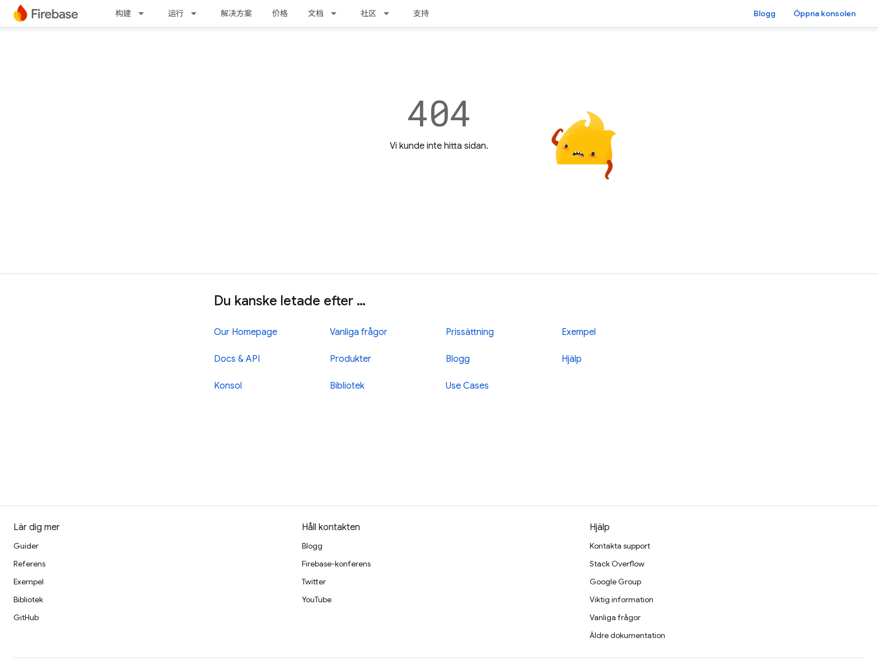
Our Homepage (245, 332)
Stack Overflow (617, 564)
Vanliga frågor (358, 332)
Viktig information (621, 599)
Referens (29, 564)
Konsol (228, 385)
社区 (368, 13)
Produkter (350, 359)
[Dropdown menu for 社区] (389, 13)
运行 (176, 13)
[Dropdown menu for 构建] (144, 13)
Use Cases (467, 385)
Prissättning (470, 332)
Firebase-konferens (336, 564)
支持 (421, 13)
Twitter (314, 582)
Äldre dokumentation (627, 635)
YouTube (316, 599)
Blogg (765, 13)
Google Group (615, 582)
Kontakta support (620, 546)
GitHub (26, 617)
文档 (316, 13)
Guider (26, 546)
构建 (123, 13)
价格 (280, 13)
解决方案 (236, 13)
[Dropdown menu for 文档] (337, 13)
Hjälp (572, 359)
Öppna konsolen (824, 13)
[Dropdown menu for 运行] (197, 13)
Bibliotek (347, 385)
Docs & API (237, 359)
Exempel (579, 332)
